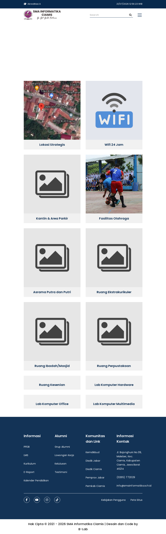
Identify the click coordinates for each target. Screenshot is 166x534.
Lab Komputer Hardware (114, 385)
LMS (26, 455)
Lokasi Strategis (52, 145)
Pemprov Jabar (95, 477)
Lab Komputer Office (52, 404)
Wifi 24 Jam (114, 145)
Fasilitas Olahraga (114, 218)
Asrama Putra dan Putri (52, 292)
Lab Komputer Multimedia (114, 404)
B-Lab (83, 529)
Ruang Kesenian (52, 385)
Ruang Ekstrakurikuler (114, 292)
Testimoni (61, 472)
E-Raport (29, 472)
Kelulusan (61, 463)
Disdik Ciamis (94, 469)
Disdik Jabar (93, 460)
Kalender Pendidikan (36, 480)
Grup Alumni (62, 446)
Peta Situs (136, 500)
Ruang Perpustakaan (114, 366)
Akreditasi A (32, 4)
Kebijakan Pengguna (113, 500)
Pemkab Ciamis (95, 486)
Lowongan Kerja (64, 455)
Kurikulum (30, 463)
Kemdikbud (93, 452)
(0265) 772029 (126, 477)
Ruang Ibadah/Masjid (52, 366)
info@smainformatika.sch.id (134, 485)
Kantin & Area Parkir (52, 218)
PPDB (27, 446)
